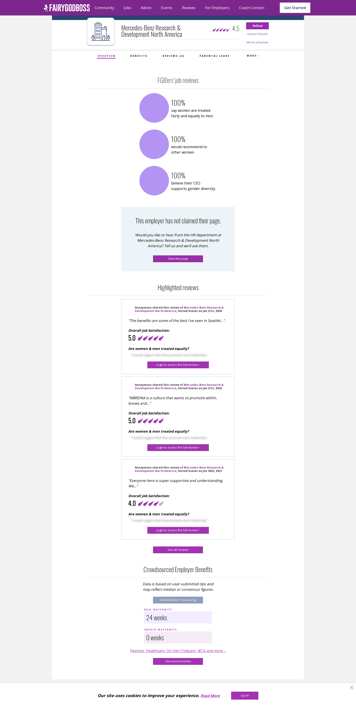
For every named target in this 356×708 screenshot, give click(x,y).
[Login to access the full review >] (178, 364)
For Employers (217, 7)
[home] (67, 7)
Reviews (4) (174, 55)
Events (166, 7)
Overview (107, 55)
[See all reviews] (178, 549)
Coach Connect (252, 7)
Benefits (139, 55)
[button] (257, 25)
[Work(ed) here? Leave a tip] (178, 600)
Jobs (127, 7)
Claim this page (178, 259)
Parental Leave (215, 55)
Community (104, 7)
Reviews (188, 7)
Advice (146, 7)
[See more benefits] (178, 661)
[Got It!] (244, 696)
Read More (210, 695)
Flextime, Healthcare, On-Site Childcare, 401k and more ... (178, 650)
